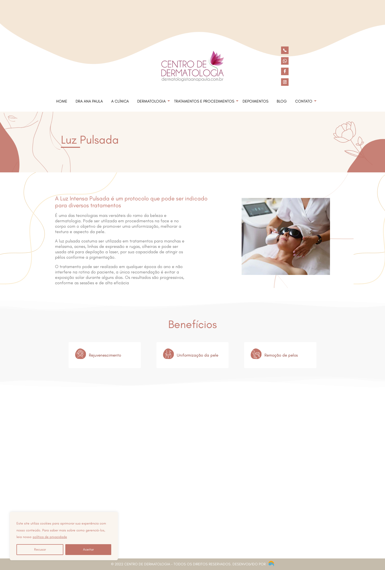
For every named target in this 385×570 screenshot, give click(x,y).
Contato (303, 101)
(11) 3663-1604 (99, 509)
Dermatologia (151, 101)
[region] (64, 536)
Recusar (40, 549)
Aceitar (88, 549)
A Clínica (120, 101)
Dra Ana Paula (89, 101)
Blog (282, 101)
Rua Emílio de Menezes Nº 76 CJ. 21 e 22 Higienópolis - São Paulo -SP (98, 497)
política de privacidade (50, 537)
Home (61, 101)
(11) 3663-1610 (70, 509)
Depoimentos (255, 101)
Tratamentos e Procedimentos (204, 101)
